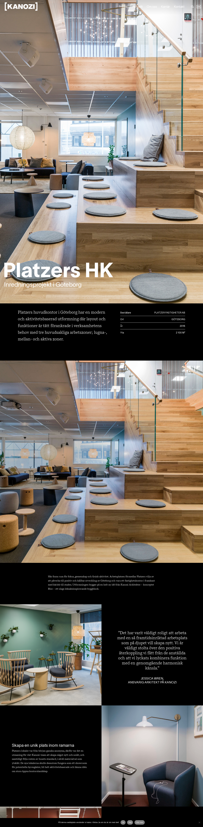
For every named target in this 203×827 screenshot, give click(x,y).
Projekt (123, 7)
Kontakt (179, 7)
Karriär (165, 7)
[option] (199, 6)
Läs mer (139, 822)
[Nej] (199, 822)
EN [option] (198, 7)
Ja (123, 822)
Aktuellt (137, 7)
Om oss (152, 7)
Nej (130, 822)
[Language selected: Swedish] (199, 7)
